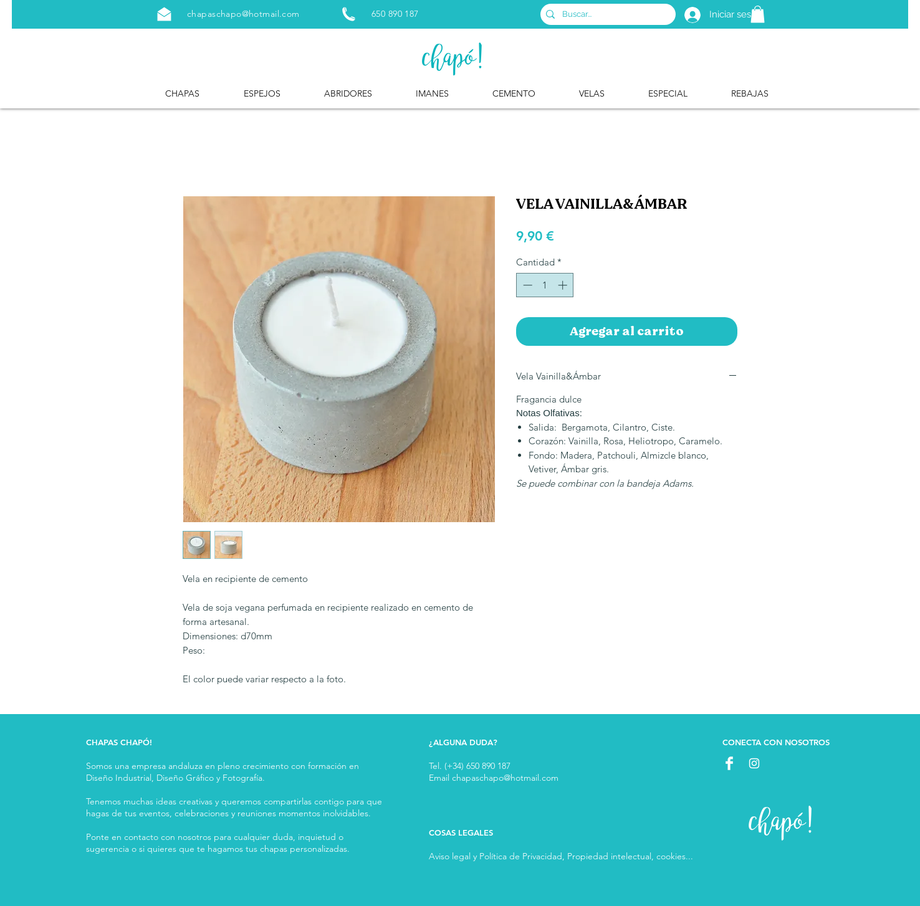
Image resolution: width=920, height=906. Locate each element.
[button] (757, 14)
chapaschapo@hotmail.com (243, 13)
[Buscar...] (605, 14)
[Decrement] (526, 285)
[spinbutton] (545, 285)
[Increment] (563, 285)
